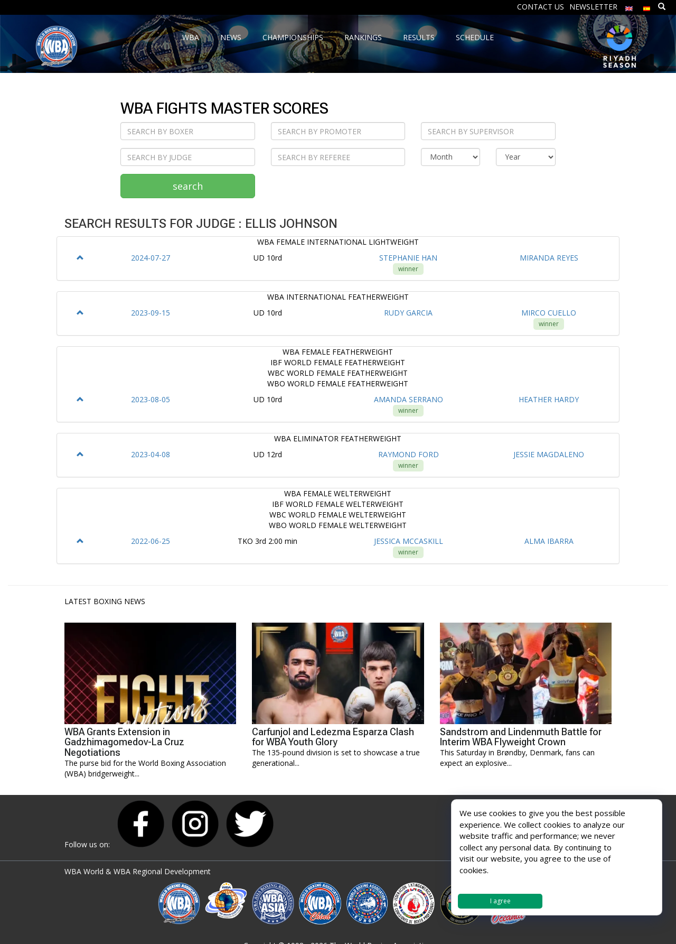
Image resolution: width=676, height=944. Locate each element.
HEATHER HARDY (549, 399)
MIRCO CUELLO (548, 313)
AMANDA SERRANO (408, 399)
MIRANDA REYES (549, 258)
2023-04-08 (150, 454)
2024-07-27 (150, 258)
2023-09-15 (150, 313)
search (188, 186)
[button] (80, 258)
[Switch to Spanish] (647, 6)
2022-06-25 (150, 541)
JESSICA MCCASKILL (408, 541)
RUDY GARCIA (408, 313)
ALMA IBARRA (549, 541)
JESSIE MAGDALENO (548, 454)
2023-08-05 (150, 399)
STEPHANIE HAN (408, 258)
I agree (500, 900)
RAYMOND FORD (408, 454)
